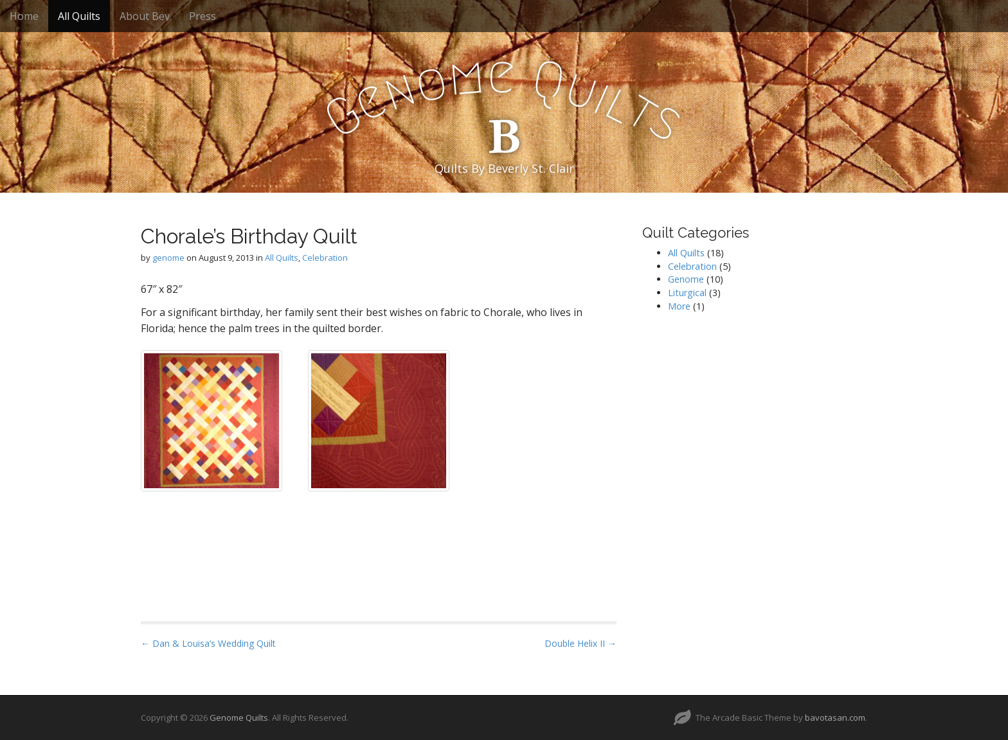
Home (24, 16)
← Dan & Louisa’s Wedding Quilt (208, 643)
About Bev (145, 16)
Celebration (325, 257)
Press (202, 16)
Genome (686, 279)
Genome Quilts (239, 717)
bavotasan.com (835, 717)
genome (168, 257)
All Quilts (79, 16)
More (679, 306)
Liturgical (687, 292)
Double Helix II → (580, 643)
